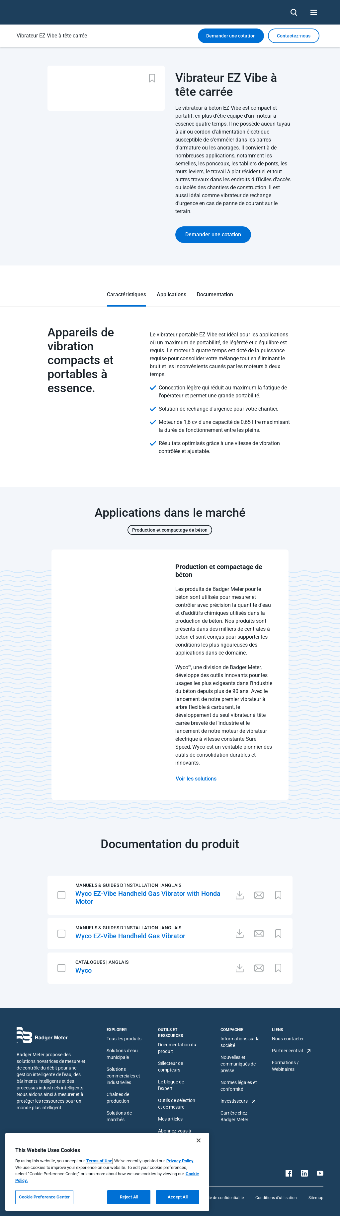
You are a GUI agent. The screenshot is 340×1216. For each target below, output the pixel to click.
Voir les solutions (196, 779)
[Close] (198, 1140)
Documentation (215, 294)
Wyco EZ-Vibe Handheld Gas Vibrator (130, 936)
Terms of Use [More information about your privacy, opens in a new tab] (99, 1160)
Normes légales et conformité (238, 1086)
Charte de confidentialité (222, 1197)
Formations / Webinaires (285, 1066)
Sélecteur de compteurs (170, 1066)
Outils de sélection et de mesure (176, 1104)
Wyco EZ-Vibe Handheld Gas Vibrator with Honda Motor (147, 897)
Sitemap (315, 1197)
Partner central (287, 1050)
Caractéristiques (126, 294)
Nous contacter (288, 1038)
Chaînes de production (118, 1098)
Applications (171, 294)
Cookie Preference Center (44, 1196)
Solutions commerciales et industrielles (123, 1076)
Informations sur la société (240, 1042)
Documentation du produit (177, 1048)
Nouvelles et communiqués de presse (238, 1064)
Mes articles (170, 1119)
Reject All (129, 1196)
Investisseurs (234, 1101)
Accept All (178, 1196)
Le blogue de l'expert (171, 1085)
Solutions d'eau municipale (122, 1054)
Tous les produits (124, 1038)
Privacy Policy (180, 1160)
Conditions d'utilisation (276, 1197)
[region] (107, 1172)
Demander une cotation (231, 35)
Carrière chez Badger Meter (234, 1116)
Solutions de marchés (119, 1116)
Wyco (83, 970)
